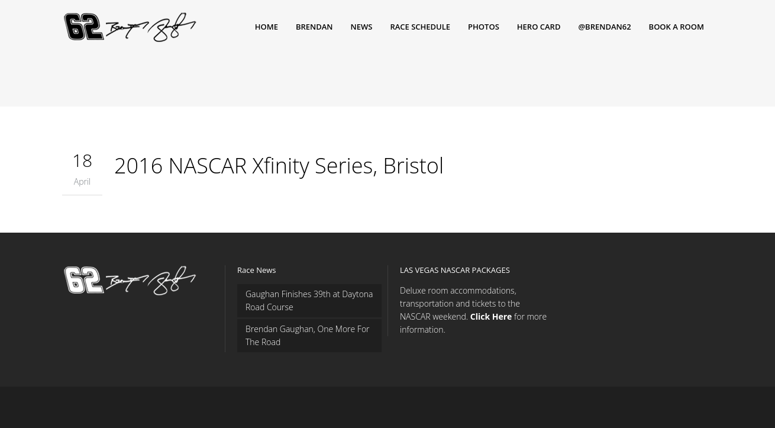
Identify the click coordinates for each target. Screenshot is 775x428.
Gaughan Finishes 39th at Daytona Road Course (309, 300)
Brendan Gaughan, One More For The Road (308, 335)
